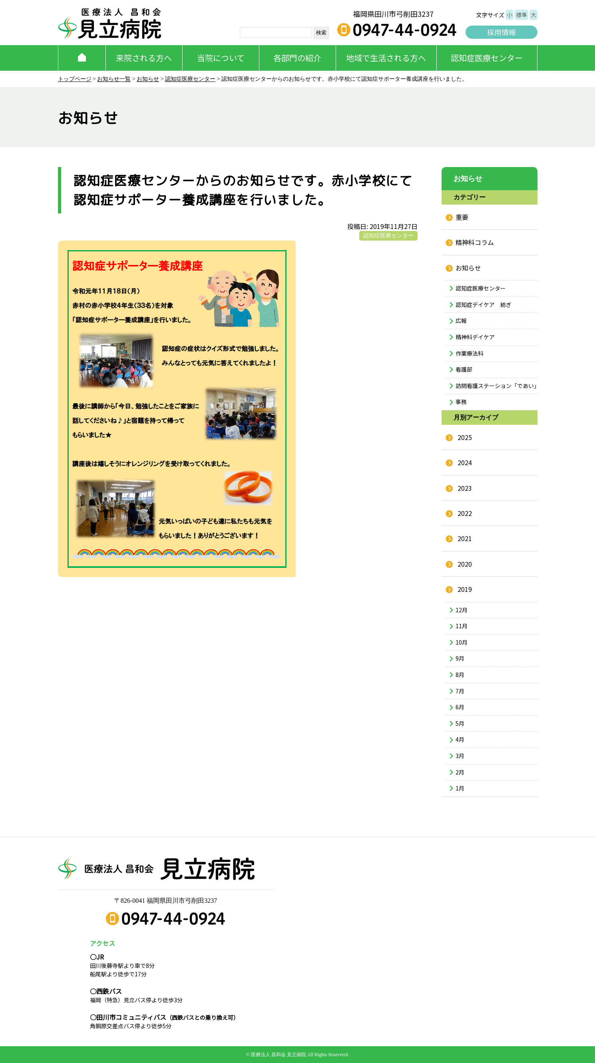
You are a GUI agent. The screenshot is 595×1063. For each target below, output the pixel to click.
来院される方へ (144, 58)
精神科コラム (475, 242)
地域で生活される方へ (386, 58)
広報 (461, 320)
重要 (462, 217)
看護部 (464, 369)
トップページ (75, 79)
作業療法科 (470, 353)
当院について (221, 58)
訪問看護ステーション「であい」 (496, 386)
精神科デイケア (475, 337)
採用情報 (501, 32)
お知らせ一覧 (114, 79)
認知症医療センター (487, 58)
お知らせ (148, 79)
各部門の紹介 (297, 58)
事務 (461, 402)
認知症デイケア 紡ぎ (483, 305)
